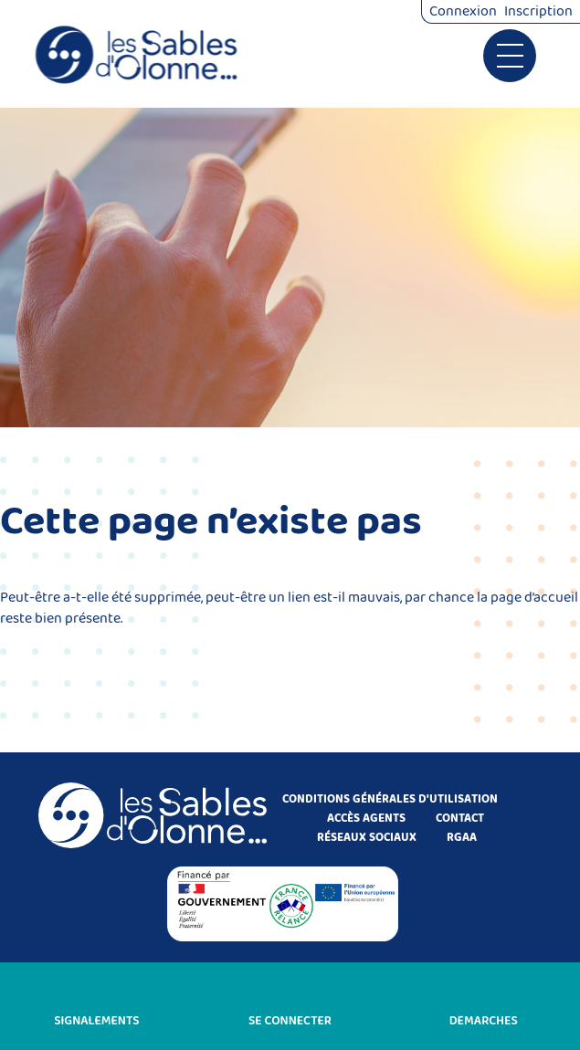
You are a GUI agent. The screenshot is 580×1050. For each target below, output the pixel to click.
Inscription (538, 11)
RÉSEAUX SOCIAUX (367, 837)
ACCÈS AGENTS (366, 818)
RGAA (462, 837)
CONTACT (460, 818)
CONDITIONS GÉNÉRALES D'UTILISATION (390, 799)
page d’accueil (534, 597)
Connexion (463, 11)
